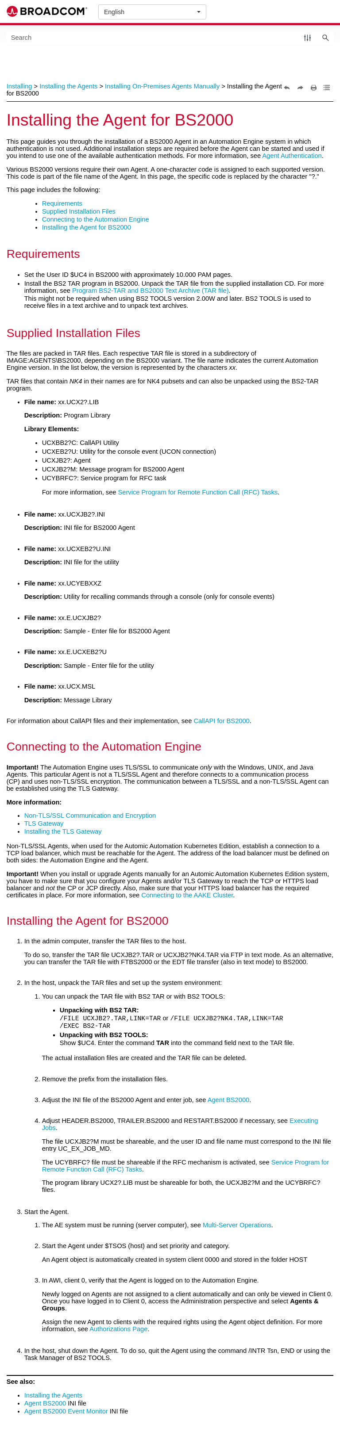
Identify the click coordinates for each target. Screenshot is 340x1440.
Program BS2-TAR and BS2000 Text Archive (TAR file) (150, 290)
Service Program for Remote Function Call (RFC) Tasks (198, 492)
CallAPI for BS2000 (221, 720)
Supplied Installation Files (79, 211)
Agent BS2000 (229, 1099)
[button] (307, 37)
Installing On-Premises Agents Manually (162, 86)
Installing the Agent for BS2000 (86, 227)
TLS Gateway (44, 823)
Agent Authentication (291, 155)
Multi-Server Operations (237, 1225)
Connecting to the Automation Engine (95, 219)
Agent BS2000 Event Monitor (66, 1411)
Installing (19, 86)
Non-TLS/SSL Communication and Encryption (90, 815)
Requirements (62, 203)
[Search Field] (170, 37)
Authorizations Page (118, 1329)
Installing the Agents (68, 86)
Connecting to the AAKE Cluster (187, 895)
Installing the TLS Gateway (63, 831)
